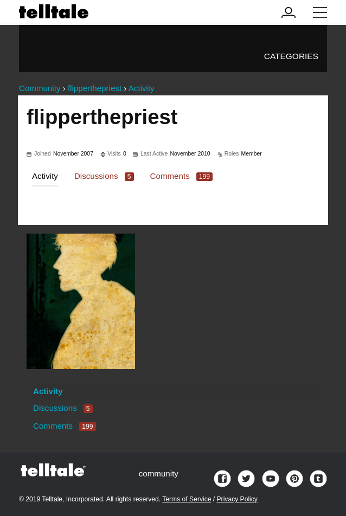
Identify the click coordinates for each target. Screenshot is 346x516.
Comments (181, 175)
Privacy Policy (237, 499)
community (158, 473)
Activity (45, 175)
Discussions (104, 175)
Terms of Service (186, 499)
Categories (291, 56)
